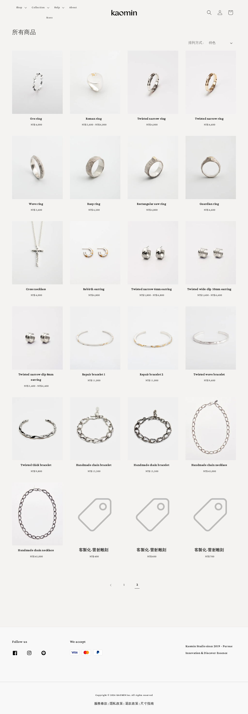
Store (49, 17)
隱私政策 (116, 704)
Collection (38, 7)
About (73, 7)
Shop (19, 7)
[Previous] (111, 585)
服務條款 (101, 704)
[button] (209, 12)
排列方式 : (196, 43)
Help (57, 7)
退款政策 (132, 704)
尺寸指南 (147, 704)
